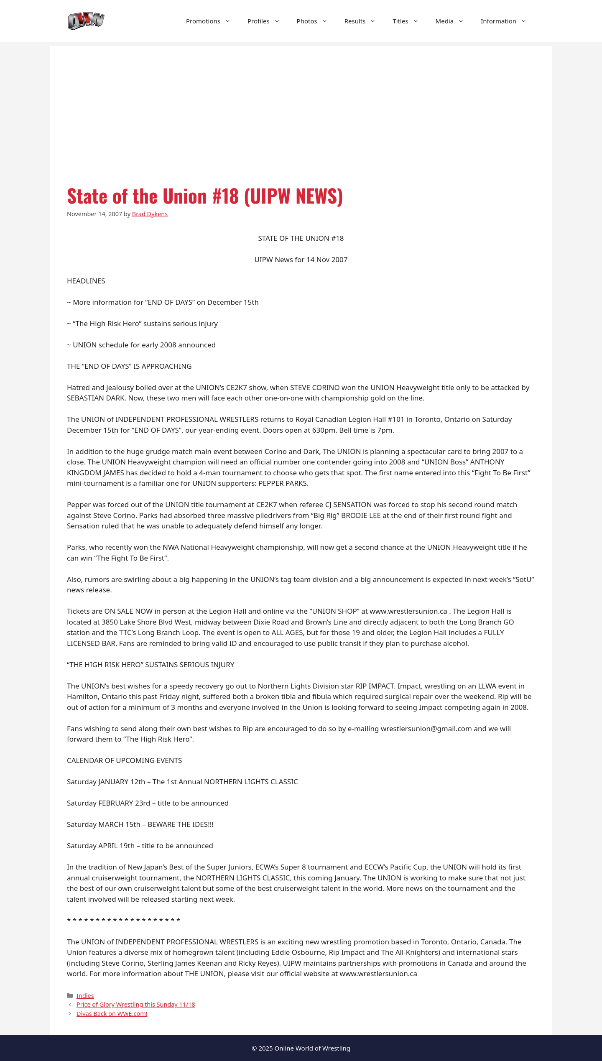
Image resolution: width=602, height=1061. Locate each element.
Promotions (212, 20)
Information (508, 20)
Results (364, 20)
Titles (410, 20)
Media (454, 20)
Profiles (267, 20)
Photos (316, 20)
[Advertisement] (301, 104)
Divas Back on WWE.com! (112, 1014)
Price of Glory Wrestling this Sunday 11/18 (136, 1004)
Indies (85, 996)
